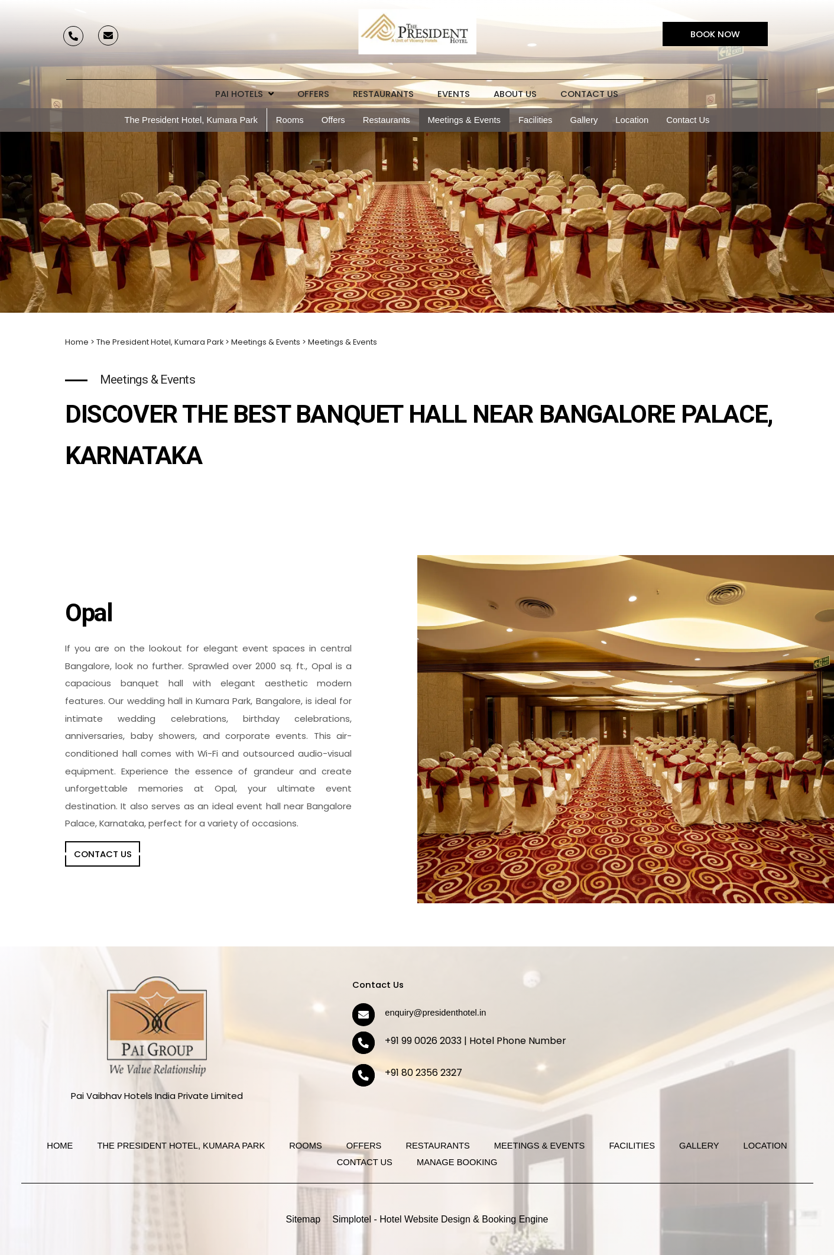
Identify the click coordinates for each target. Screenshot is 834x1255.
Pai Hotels (244, 94)
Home (77, 342)
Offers (313, 93)
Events (453, 93)
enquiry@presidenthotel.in (435, 1012)
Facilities (535, 120)
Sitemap (303, 1219)
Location (631, 120)
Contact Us (589, 93)
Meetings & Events (464, 120)
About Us (515, 93)
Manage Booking (457, 1162)
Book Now (715, 34)
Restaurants (383, 93)
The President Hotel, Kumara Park (191, 120)
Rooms (290, 120)
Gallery (584, 120)
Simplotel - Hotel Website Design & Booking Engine (440, 1219)
